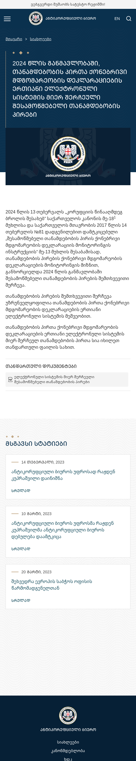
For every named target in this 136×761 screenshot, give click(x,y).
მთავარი (14, 39)
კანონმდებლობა (68, 750)
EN (117, 18)
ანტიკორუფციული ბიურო (71, 18)
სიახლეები (40, 39)
